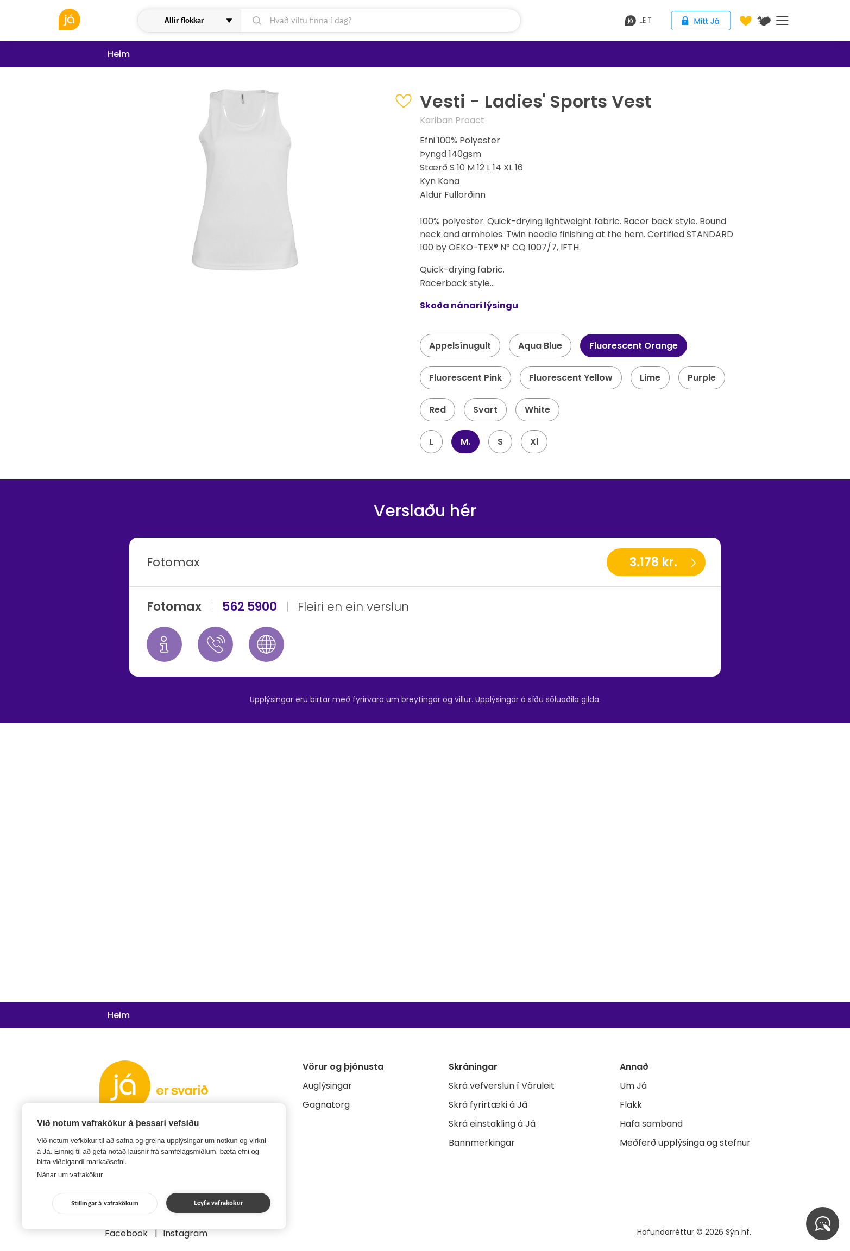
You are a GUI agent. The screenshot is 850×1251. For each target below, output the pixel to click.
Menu (782, 20)
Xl (534, 441)
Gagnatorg (326, 1104)
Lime (650, 377)
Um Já (633, 1085)
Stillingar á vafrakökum (104, 1203)
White (537, 409)
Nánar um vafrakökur (70, 1175)
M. (465, 441)
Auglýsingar (327, 1085)
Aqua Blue (540, 345)
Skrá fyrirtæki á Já (488, 1104)
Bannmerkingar (482, 1142)
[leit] (380, 20)
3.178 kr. (653, 562)
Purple (702, 377)
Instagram (185, 1233)
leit (638, 20)
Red (437, 409)
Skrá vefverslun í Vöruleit (502, 1085)
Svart (485, 409)
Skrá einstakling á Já (492, 1123)
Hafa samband (651, 1123)
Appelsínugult (460, 345)
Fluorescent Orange (633, 345)
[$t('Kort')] (764, 21)
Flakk (631, 1104)
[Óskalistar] (746, 20)
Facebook (127, 1233)
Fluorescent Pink (465, 377)
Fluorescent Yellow (571, 377)
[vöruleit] (97, 19)
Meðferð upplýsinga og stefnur (685, 1142)
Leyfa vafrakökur (218, 1203)
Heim (119, 54)
